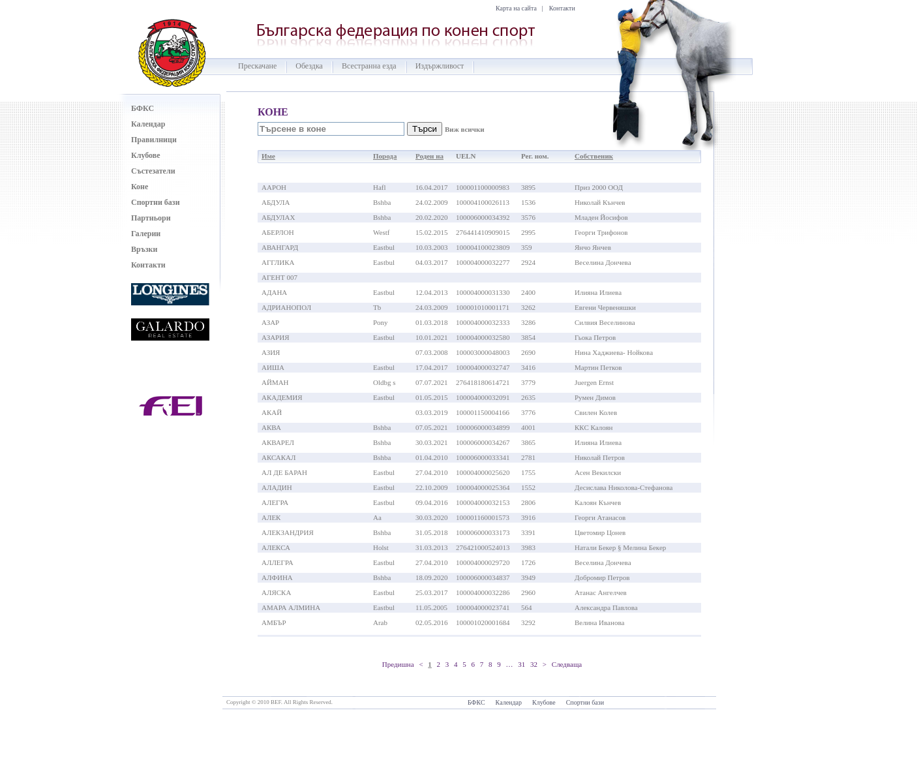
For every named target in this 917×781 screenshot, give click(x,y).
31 (521, 664)
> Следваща (562, 664)
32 (533, 664)
